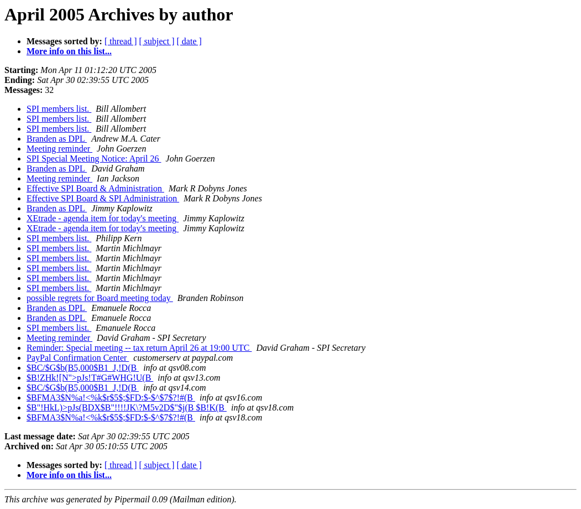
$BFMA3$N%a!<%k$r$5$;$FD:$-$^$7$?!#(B (111, 397)
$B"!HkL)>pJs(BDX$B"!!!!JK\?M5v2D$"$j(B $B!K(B (127, 407)
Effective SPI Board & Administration (95, 188)
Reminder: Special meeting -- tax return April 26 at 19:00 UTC (139, 347)
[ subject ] (157, 41)
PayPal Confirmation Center (78, 357)
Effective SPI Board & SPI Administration (103, 198)
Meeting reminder (59, 148)
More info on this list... (69, 51)
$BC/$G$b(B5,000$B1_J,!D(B (83, 367)
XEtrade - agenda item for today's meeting (103, 218)
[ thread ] (120, 41)
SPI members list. (59, 108)
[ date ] (189, 41)
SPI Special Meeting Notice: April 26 (94, 158)
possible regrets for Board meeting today (100, 298)
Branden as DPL (57, 138)
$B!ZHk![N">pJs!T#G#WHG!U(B (90, 377)
